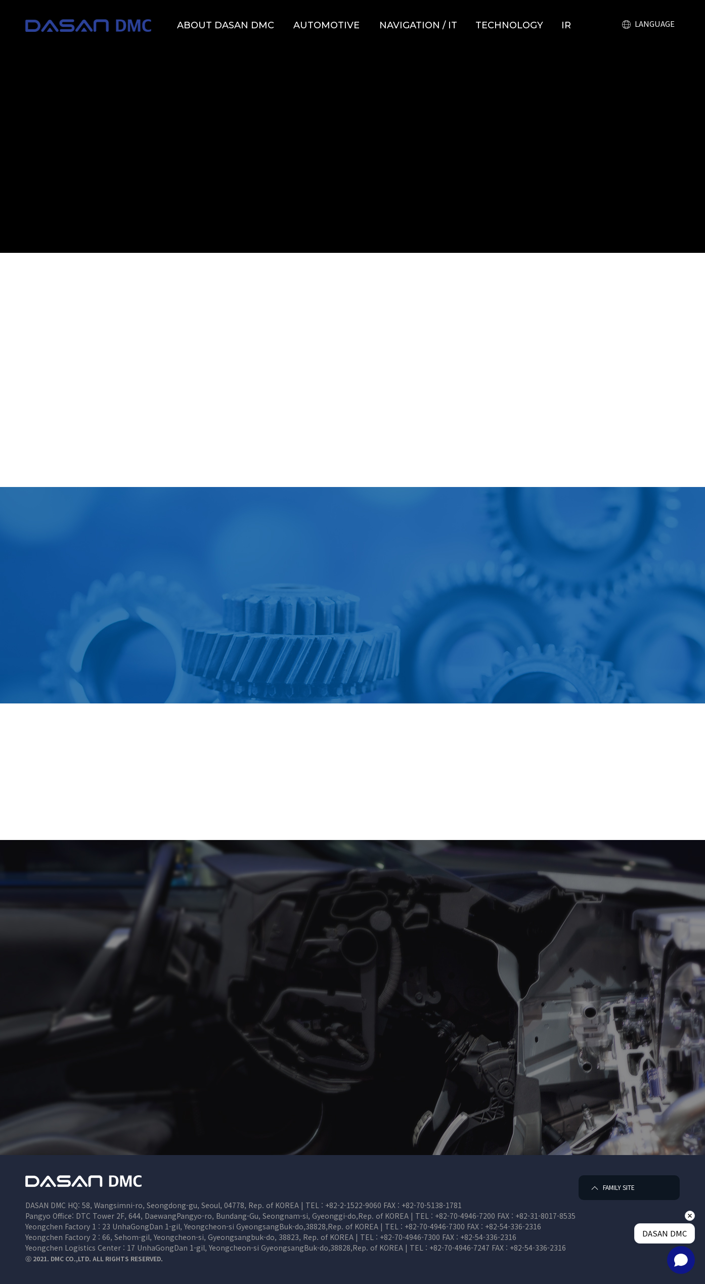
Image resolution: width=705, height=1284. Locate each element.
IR (566, 25)
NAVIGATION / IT (418, 25)
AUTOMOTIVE (326, 25)
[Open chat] (681, 1260)
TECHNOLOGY (509, 25)
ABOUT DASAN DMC (225, 25)
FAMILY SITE (611, 1187)
